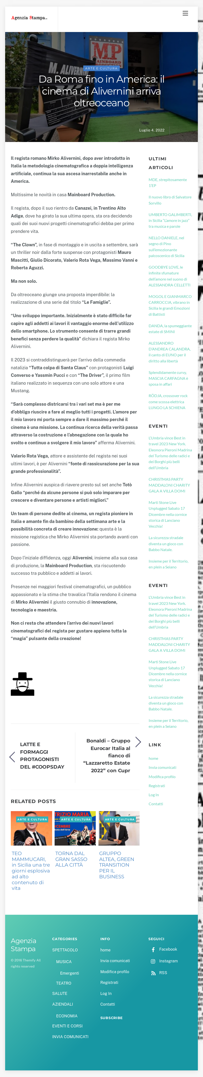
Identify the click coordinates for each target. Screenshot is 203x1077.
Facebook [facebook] (162, 949)
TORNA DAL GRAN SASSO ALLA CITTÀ (71, 859)
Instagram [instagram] (163, 961)
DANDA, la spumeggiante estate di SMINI (170, 328)
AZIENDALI (62, 1004)
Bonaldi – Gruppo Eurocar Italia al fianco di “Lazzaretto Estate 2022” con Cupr (106, 755)
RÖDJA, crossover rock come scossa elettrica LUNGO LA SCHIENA (168, 401)
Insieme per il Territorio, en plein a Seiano (168, 564)
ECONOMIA (67, 1016)
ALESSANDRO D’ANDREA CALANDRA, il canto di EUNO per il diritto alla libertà (170, 352)
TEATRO (63, 983)
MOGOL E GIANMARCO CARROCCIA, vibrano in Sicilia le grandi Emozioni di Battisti (170, 305)
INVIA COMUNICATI (70, 1036)
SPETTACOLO (65, 950)
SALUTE (59, 993)
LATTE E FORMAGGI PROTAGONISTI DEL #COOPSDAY (42, 755)
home (153, 758)
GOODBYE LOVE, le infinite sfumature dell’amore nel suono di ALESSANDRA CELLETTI (170, 276)
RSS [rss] (157, 972)
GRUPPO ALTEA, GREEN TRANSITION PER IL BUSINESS (116, 865)
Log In (154, 794)
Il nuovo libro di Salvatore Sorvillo (170, 200)
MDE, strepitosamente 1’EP (168, 182)
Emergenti (69, 973)
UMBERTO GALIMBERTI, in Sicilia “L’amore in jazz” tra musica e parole (170, 220)
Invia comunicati (162, 767)
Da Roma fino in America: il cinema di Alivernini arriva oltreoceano (101, 91)
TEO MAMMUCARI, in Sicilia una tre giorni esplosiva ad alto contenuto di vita (31, 870)
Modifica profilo (162, 776)
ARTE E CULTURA (101, 68)
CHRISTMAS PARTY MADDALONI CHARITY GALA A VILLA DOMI (169, 485)
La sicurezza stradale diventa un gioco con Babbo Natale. (166, 543)
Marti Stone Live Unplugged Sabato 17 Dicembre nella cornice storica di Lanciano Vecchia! (168, 514)
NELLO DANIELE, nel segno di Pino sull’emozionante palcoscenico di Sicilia (166, 246)
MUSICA (64, 961)
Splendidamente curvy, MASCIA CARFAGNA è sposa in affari (168, 378)
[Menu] (185, 13)
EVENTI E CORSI (67, 1026)
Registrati (157, 785)
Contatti (156, 803)
